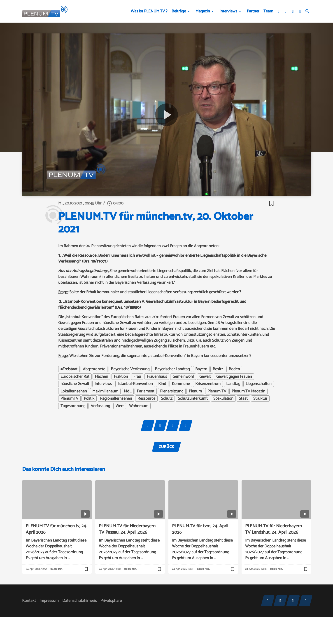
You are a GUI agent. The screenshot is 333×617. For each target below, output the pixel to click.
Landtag (233, 384)
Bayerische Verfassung (130, 369)
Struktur (260, 398)
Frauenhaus (157, 376)
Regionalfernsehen (116, 398)
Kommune (181, 384)
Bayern (201, 369)
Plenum (195, 391)
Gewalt (205, 376)
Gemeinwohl (183, 376)
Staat (243, 398)
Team (268, 11)
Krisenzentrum (208, 384)
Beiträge (179, 11)
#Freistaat (69, 369)
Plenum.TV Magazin (248, 391)
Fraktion (121, 376)
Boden (234, 369)
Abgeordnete (94, 369)
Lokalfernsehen (74, 391)
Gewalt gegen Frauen (234, 376)
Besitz (218, 369)
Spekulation (223, 398)
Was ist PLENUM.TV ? (149, 11)
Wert (120, 406)
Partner (253, 11)
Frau (137, 376)
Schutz (166, 398)
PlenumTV (69, 398)
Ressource (146, 398)
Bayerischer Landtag (172, 369)
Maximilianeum (105, 391)
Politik (89, 398)
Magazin (203, 11)
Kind (162, 384)
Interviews (228, 11)
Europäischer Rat (75, 376)
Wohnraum (138, 406)
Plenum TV (216, 391)
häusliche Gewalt (75, 384)
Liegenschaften (259, 384)
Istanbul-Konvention (135, 384)
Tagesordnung (73, 406)
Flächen (101, 376)
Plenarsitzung (171, 391)
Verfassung (100, 406)
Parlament (145, 391)
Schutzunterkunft (193, 398)
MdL (127, 391)
